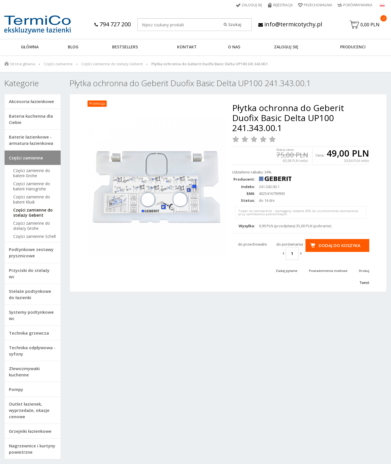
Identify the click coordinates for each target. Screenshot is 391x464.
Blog (73, 47)
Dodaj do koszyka (339, 245)
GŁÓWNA (30, 47)
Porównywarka (357, 5)
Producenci (353, 47)
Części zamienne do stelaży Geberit (112, 63)
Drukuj (364, 270)
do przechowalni (252, 244)
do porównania (289, 244)
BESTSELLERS (125, 47)
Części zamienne (58, 63)
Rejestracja (283, 5)
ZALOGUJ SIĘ (286, 47)
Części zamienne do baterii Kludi (31, 199)
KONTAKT (187, 47)
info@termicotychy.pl (290, 24)
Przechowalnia (318, 5)
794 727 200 (112, 24)
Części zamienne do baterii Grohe (31, 173)
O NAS (234, 47)
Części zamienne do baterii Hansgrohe (31, 186)
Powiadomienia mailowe (328, 270)
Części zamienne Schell (34, 236)
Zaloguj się (252, 5)
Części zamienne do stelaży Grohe (31, 226)
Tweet (364, 282)
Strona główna (22, 63)
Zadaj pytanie (286, 270)
